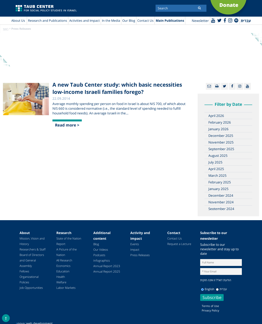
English (207, 289)
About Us (18, 20)
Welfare (61, 282)
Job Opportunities (31, 288)
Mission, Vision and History (32, 241)
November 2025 (221, 142)
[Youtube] (213, 20)
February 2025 (219, 182)
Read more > (67, 125)
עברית (221, 289)
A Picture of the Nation (66, 252)
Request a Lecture (179, 244)
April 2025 (216, 169)
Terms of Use (210, 306)
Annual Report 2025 (106, 271)
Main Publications (170, 20)
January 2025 (218, 189)
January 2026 (218, 129)
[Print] (216, 86)
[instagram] (230, 20)
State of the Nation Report (68, 241)
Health (60, 277)
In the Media (111, 20)
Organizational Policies (29, 279)
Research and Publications (47, 20)
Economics (63, 266)
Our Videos (100, 249)
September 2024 (221, 208)
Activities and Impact (84, 20)
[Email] (209, 86)
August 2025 (218, 155)
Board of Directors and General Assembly (32, 260)
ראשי (5, 29)
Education (62, 271)
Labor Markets (66, 288)
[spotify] (236, 20)
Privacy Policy (210, 310)
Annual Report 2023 (106, 266)
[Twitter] (219, 20)
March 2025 (217, 175)
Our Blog (128, 20)
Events (134, 244)
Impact (134, 249)
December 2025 (220, 135)
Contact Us (145, 20)
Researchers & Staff (33, 249)
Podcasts (99, 255)
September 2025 (221, 149)
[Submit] (199, 8)
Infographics (101, 260)
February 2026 (219, 122)
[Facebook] (224, 20)
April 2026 (216, 115)
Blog (96, 244)
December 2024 (220, 195)
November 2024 (221, 202)
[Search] (181, 8)
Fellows (24, 271)
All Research (64, 260)
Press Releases (140, 255)
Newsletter (200, 20)
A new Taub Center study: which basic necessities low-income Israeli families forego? (117, 88)
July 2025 (215, 162)
